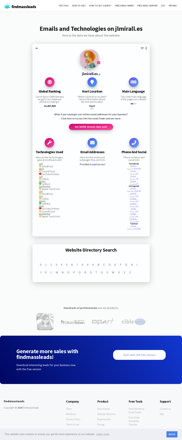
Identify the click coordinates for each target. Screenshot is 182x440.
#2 (137, 169)
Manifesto (71, 414)
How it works (103, 408)
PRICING (173, 5)
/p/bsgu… (134, 199)
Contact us (165, 408)
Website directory (106, 414)
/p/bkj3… (134, 214)
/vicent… (134, 171)
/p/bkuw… (134, 219)
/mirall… (134, 226)
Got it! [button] (172, 434)
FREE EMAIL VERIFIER (147, 5)
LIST (163, 5)
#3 (140, 169)
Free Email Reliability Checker (134, 421)
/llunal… (134, 176)
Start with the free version (139, 355)
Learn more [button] (102, 434)
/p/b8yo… (134, 204)
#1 (135, 169)
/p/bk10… (134, 194)
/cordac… (134, 181)
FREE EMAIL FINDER (124, 5)
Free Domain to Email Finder (136, 410)
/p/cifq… (134, 209)
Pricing (100, 424)
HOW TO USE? (79, 5)
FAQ (162, 414)
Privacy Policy (73, 419)
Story (69, 408)
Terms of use (72, 424)
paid (94, 164)
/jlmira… (134, 166)
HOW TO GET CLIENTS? (100, 5)
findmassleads (20, 6)
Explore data (104, 419)
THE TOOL (64, 5)
